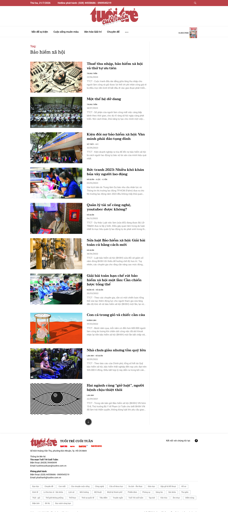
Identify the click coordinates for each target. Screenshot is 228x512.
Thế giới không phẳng (54, 493)
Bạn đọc (35, 482)
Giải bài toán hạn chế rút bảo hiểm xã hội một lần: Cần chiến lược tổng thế (115, 276)
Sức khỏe (172, 488)
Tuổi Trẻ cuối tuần (135, 493)
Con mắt (62, 482)
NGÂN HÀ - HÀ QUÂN (95, 286)
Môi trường (84, 488)
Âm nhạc (176, 493)
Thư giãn (184, 488)
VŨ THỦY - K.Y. (93, 142)
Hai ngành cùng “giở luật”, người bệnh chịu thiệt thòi (116, 383)
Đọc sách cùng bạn (63, 499)
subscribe (183, 32)
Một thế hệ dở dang (104, 99)
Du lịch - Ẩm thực (135, 482)
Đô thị (47, 499)
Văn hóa (163, 493)
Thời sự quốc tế (88, 493)
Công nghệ (99, 482)
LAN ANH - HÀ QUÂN (95, 356)
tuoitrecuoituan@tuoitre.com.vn (51, 461)
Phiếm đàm (132, 488)
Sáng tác (159, 488)
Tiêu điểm (103, 493)
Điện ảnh (36, 499)
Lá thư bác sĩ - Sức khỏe (53, 488)
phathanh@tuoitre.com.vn (48, 473)
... (126, 30)
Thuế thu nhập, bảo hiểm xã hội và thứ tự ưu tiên (116, 66)
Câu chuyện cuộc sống (80, 482)
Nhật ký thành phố (114, 488)
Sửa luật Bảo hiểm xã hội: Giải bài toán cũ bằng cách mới (114, 239)
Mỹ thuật (98, 488)
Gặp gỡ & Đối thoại (168, 482)
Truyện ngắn (118, 493)
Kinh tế (35, 488)
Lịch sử (71, 488)
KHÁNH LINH (91, 321)
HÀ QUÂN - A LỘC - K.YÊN (97, 177)
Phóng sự (146, 488)
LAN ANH (90, 391)
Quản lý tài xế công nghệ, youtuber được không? (109, 204)
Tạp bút (152, 493)
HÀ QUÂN (90, 212)
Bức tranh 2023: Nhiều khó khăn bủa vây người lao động (113, 170)
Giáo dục (151, 482)
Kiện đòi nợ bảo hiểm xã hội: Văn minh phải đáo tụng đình (116, 135)
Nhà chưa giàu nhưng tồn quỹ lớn (114, 348)
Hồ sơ (183, 482)
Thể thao (72, 493)
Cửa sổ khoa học (116, 482)
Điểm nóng (189, 493)
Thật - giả (36, 493)
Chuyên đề (49, 482)
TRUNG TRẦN (92, 73)
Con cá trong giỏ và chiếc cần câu (113, 313)
